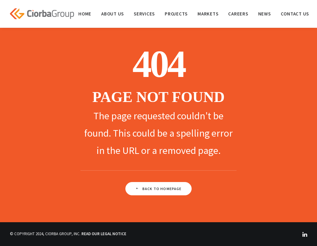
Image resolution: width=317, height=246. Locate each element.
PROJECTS (176, 14)
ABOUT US (112, 14)
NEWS (264, 14)
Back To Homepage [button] (158, 188)
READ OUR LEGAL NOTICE (103, 233)
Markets (208, 14)
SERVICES (144, 14)
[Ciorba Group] (42, 13)
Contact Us (295, 14)
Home (84, 14)
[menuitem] (85, 14)
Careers (238, 14)
